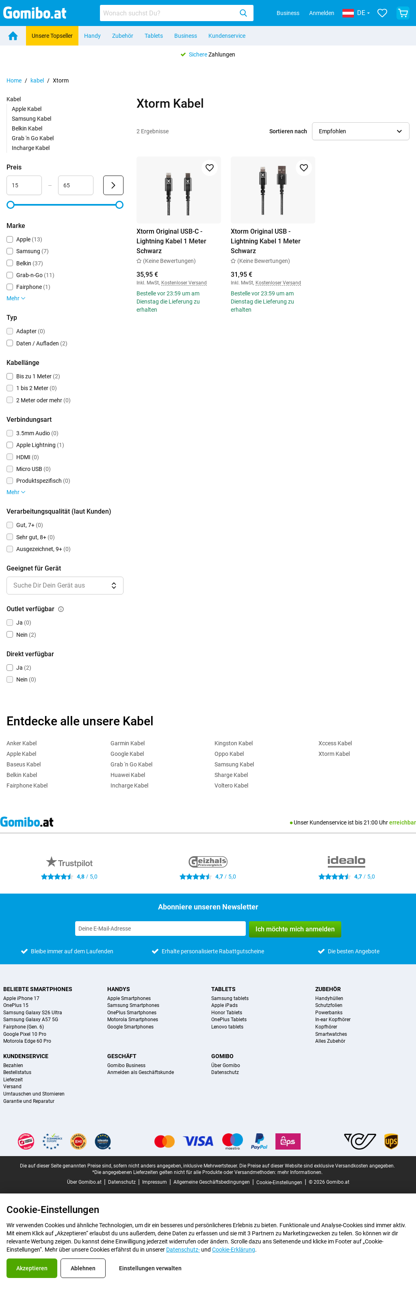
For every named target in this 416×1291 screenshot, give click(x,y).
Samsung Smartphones (133, 1005)
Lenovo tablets (227, 1027)
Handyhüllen (329, 998)
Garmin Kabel (127, 743)
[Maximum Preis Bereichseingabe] (75, 185)
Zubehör (122, 36)
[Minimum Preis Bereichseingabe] (24, 185)
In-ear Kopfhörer (333, 1019)
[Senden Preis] (113, 185)
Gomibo (222, 1056)
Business (288, 13)
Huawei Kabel (127, 775)
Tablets (154, 36)
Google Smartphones (130, 1027)
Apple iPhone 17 (21, 998)
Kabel (13, 99)
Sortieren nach (288, 131)
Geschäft (121, 1056)
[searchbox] (168, 13)
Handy (92, 36)
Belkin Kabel (27, 128)
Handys (118, 989)
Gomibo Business (126, 1065)
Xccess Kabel (335, 743)
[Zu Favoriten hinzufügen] (210, 168)
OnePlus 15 (15, 1005)
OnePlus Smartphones (131, 1012)
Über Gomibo (225, 1065)
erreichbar (402, 822)
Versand (12, 1086)
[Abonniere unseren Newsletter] (160, 928)
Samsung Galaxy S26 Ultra (32, 1012)
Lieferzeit (13, 1080)
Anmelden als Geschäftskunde (140, 1072)
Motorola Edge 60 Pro (27, 1041)
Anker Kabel (21, 743)
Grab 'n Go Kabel (33, 138)
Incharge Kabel (31, 148)
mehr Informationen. (300, 1172)
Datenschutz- (183, 1249)
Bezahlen (13, 1065)
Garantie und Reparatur (28, 1101)
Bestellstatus (17, 1072)
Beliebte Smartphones (37, 989)
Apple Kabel (26, 109)
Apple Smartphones (129, 998)
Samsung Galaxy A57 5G (30, 1019)
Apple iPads (224, 1005)
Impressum (154, 1182)
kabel (37, 80)
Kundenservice (226, 36)
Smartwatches (331, 1034)
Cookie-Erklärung (233, 1249)
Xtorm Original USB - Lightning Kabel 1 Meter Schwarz (266, 241)
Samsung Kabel (31, 118)
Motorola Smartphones (132, 1019)
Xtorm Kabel (334, 754)
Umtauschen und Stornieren (34, 1094)
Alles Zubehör (330, 1041)
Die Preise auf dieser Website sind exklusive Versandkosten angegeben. (317, 1166)
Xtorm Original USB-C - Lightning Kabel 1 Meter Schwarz (171, 241)
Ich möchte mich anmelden (295, 929)
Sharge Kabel (231, 775)
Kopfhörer (326, 1027)
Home (14, 80)
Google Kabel (127, 754)
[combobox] (177, 13)
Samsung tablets (230, 998)
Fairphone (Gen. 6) (23, 1027)
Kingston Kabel (233, 743)
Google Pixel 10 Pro (24, 1034)
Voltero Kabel (231, 785)
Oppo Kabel (229, 754)
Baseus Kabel (23, 764)
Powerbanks (328, 1012)
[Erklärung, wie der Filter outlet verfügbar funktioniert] (61, 609)
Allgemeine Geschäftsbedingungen (211, 1182)
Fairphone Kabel (27, 785)
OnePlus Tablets (229, 1019)
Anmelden (321, 13)
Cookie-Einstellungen (279, 1182)
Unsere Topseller (52, 36)
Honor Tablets (226, 1012)
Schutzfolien (328, 1005)
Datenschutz (225, 1072)
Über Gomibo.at (84, 1182)
